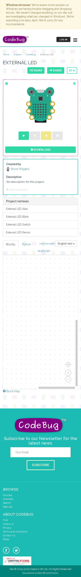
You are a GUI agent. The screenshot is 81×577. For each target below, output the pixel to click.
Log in (63, 39)
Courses (7, 495)
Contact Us (9, 535)
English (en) (66, 243)
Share (55, 70)
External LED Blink (17, 216)
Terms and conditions (15, 531)
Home (6, 54)
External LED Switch (18, 224)
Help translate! (47, 243)
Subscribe (40, 465)
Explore (17, 54)
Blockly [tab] (10, 244)
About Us (8, 523)
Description (13, 177)
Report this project (17, 189)
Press (6, 539)
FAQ (5, 520)
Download (40, 149)
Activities (8, 499)
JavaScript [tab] (43, 250)
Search (7, 502)
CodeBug (31, 54)
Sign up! (7, 506)
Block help (11, 391)
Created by (13, 164)
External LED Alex (17, 208)
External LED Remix (18, 232)
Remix (36, 70)
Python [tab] (26, 244)
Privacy (7, 527)
